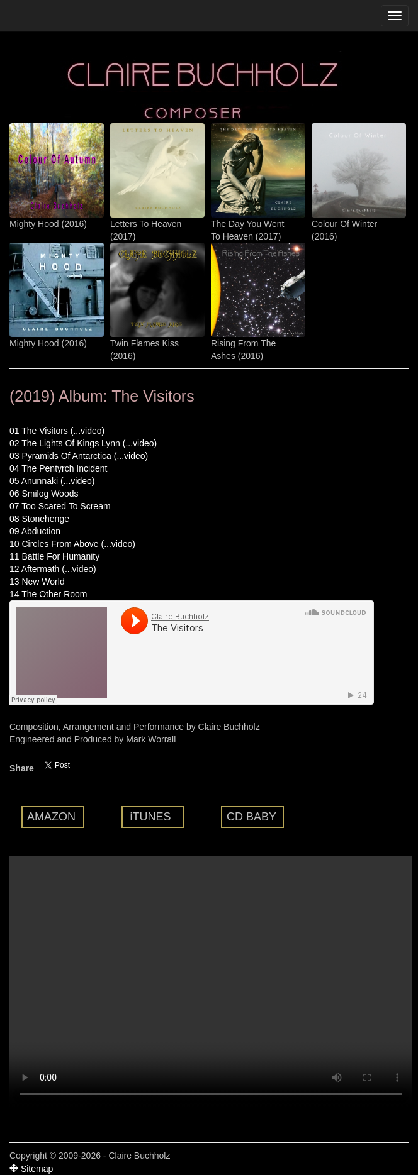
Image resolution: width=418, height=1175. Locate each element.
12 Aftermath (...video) (52, 569)
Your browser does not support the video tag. (210, 982)
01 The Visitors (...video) (56, 431)
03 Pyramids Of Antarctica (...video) (78, 456)
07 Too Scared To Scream (60, 506)
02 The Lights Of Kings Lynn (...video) (83, 443)
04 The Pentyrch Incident (58, 468)
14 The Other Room (48, 594)
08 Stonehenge (39, 519)
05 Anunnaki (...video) (51, 481)
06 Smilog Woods (43, 493)
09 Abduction (34, 531)
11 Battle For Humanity (54, 556)
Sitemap (31, 1169)
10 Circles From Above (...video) (72, 544)
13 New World (37, 581)
